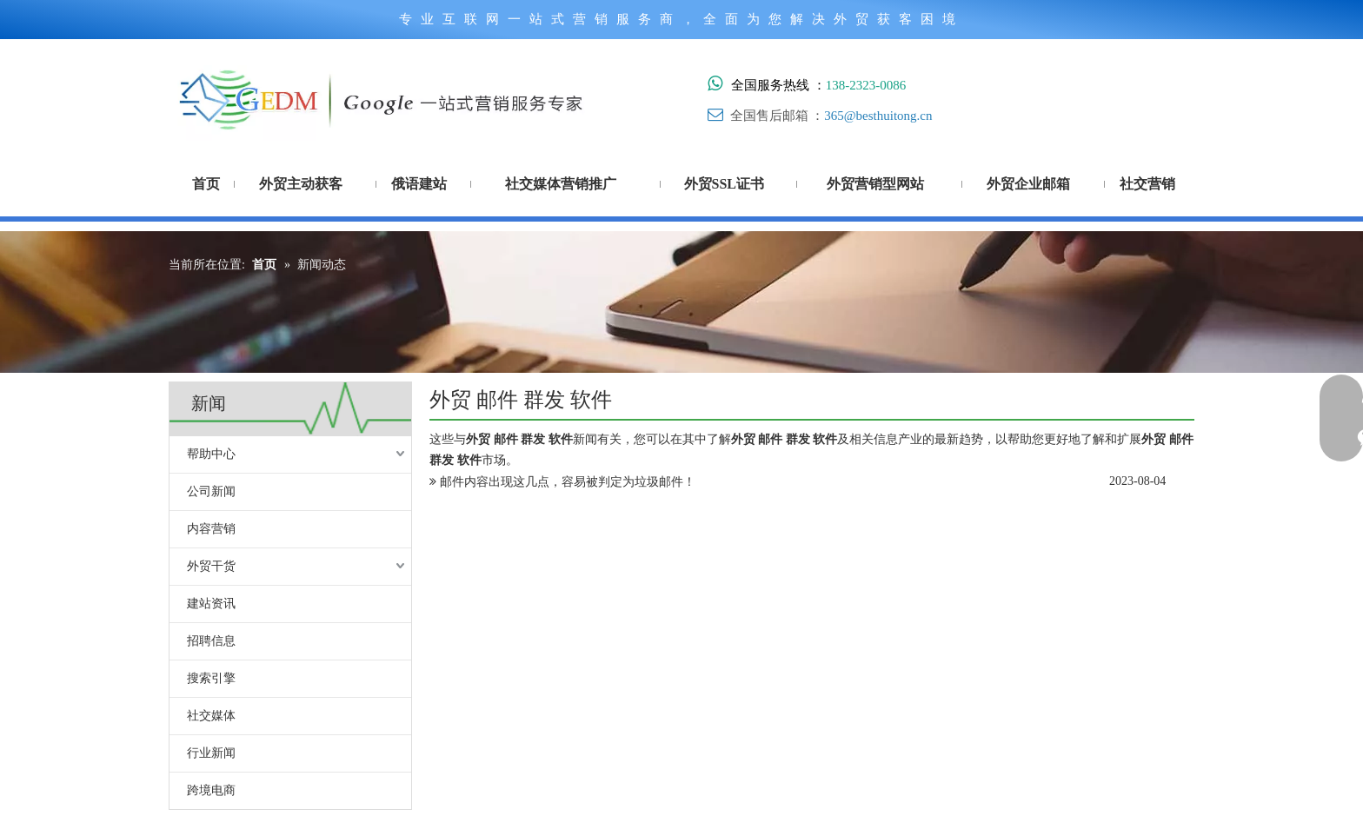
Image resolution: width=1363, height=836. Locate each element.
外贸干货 (211, 566)
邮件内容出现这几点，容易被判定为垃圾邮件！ (567, 481)
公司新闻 (211, 491)
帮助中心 (211, 454)
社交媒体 (211, 715)
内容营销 (211, 528)
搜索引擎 (211, 678)
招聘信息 (211, 640)
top (1326, 761)
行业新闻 (211, 753)
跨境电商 (211, 790)
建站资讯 (211, 603)
